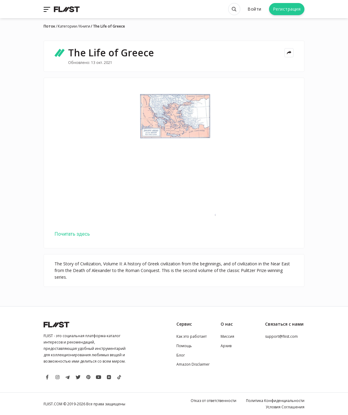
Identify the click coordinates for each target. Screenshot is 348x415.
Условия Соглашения (285, 407)
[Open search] (234, 9)
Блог (180, 355)
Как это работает (191, 336)
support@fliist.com (281, 336)
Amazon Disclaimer (193, 364)
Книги (84, 26)
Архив (226, 345)
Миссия (227, 336)
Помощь (184, 345)
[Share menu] (289, 52)
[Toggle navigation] (47, 9)
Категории (67, 26)
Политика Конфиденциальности (275, 400)
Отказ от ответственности (213, 400)
